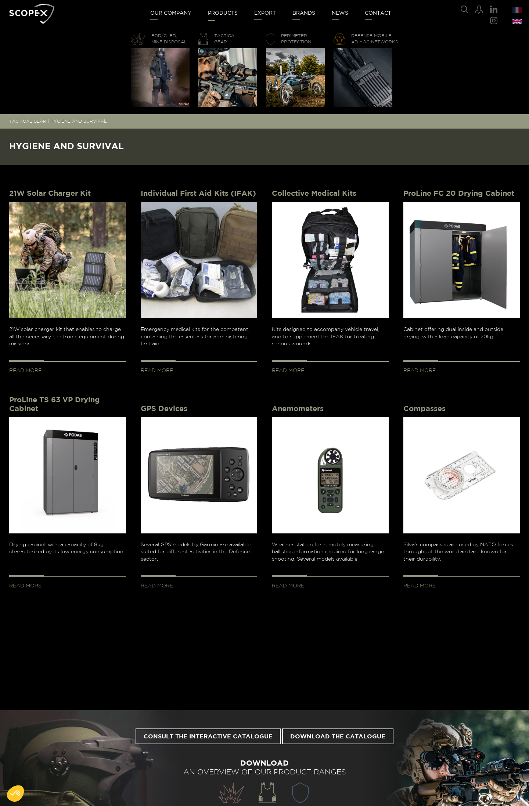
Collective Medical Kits (314, 193)
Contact (378, 13)
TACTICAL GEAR (27, 121)
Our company (170, 13)
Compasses (424, 409)
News (340, 13)
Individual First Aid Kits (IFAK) (198, 193)
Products (223, 13)
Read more (25, 370)
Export (265, 13)
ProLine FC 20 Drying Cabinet (458, 193)
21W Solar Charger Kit (50, 193)
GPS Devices (164, 409)
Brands (303, 13)
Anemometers (298, 409)
